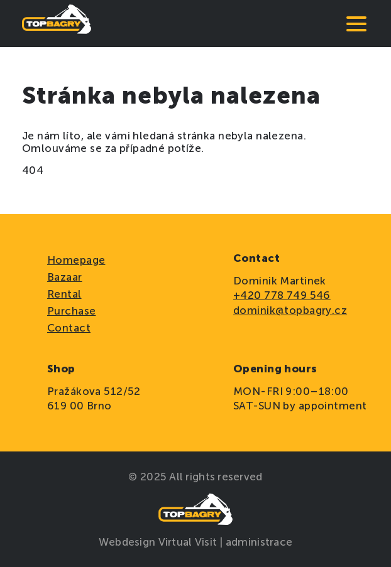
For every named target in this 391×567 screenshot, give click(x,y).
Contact (69, 327)
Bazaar (64, 277)
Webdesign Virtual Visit (159, 542)
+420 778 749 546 (282, 295)
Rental (64, 294)
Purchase (71, 311)
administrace (259, 542)
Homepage (76, 260)
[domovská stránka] (56, 23)
